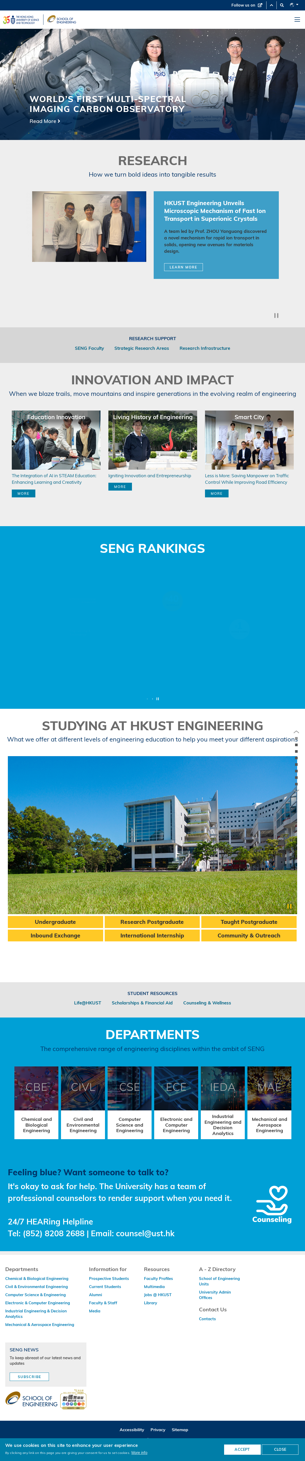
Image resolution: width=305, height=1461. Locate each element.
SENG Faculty (89, 348)
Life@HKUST (87, 1002)
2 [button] (34, 133)
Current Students (105, 1286)
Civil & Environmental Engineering (36, 1286)
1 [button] (28, 133)
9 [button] (70, 133)
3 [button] (39, 133)
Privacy (158, 1429)
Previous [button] (14, 230)
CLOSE (280, 1449)
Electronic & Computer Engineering (37, 1302)
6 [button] (55, 133)
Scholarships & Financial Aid (142, 1002)
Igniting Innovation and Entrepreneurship (149, 476)
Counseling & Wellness (207, 1002)
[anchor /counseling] (296, 784)
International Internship (152, 935)
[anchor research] (296, 751)
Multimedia (154, 1286)
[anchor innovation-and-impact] (296, 758)
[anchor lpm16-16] (296, 745)
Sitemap (180, 1429)
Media (94, 1310)
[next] (296, 791)
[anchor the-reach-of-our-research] (296, 738)
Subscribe (29, 1377)
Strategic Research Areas (141, 348)
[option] (152, 84)
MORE (24, 493)
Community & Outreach (249, 935)
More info (139, 1452)
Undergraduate (55, 921)
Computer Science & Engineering (35, 1294)
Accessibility (132, 1429)
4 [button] (44, 133)
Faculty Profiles (158, 1278)
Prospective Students (109, 1278)
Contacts (207, 1318)
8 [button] (65, 133)
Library (150, 1302)
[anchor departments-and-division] (296, 777)
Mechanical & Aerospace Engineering (39, 1324)
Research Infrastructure (205, 348)
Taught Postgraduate (249, 921)
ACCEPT (242, 1449)
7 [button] (60, 133)
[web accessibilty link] (73, 1399)
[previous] (296, 732)
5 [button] (49, 133)
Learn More (183, 267)
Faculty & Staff (103, 1302)
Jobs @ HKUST (157, 1294)
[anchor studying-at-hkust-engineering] (296, 771)
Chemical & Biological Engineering (36, 1278)
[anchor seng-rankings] (296, 764)
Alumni (95, 1294)
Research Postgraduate (152, 921)
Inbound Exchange (55, 935)
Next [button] (291, 230)
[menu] (297, 19)
